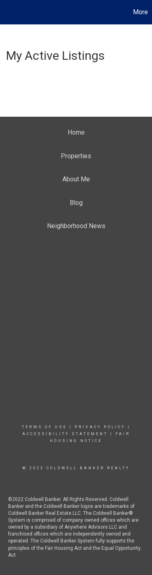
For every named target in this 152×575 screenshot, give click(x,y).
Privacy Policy (100, 427)
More (140, 12)
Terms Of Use (44, 427)
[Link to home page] (7, 12)
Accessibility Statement (65, 434)
